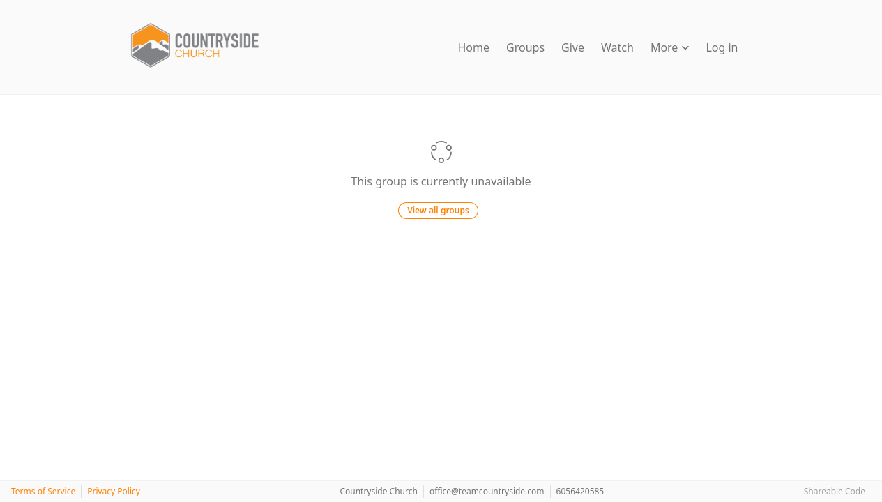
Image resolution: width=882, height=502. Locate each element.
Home (474, 47)
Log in (722, 47)
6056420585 (580, 491)
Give (572, 47)
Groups (525, 47)
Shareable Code (834, 491)
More (670, 47)
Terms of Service (43, 491)
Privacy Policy (113, 491)
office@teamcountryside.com (487, 491)
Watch (617, 47)
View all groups (438, 210)
